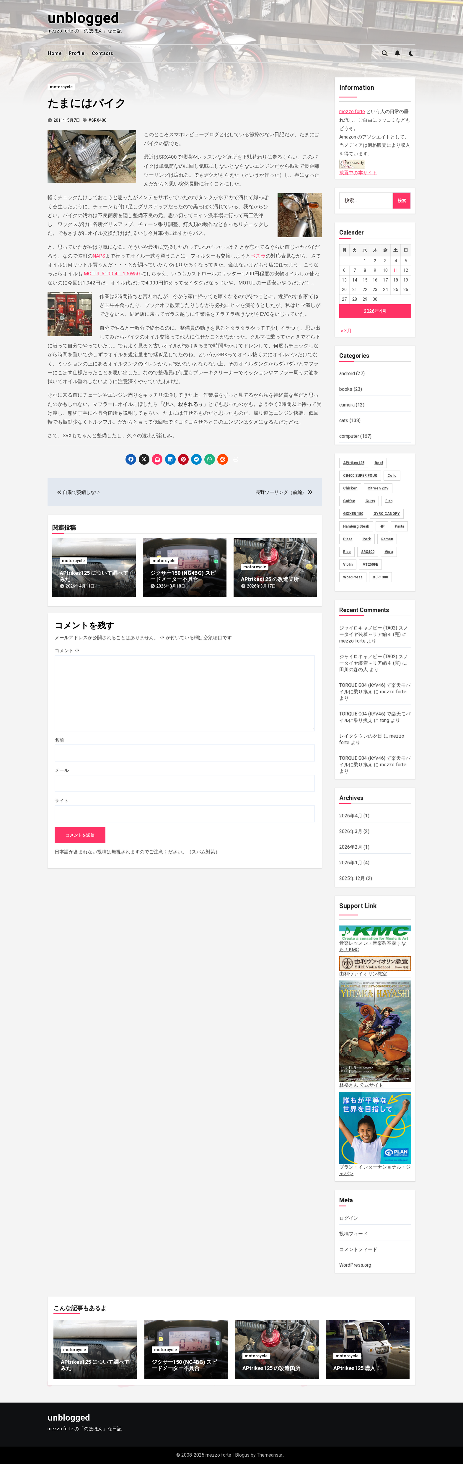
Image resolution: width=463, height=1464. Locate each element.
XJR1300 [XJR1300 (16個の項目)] (380, 577)
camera (347, 405)
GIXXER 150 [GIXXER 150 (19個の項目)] (353, 514)
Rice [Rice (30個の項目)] (347, 552)
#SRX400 (97, 120)
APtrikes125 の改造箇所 (270, 579)
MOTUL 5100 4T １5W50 (112, 273)
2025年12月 (352, 878)
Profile (77, 53)
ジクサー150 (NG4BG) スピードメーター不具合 (183, 576)
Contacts (102, 53)
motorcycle (61, 86)
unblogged (83, 18)
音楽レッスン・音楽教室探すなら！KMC (375, 938)
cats (343, 420)
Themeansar (269, 1455)
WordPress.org (355, 1265)
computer (349, 436)
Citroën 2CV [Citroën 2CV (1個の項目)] (378, 488)
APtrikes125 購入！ (357, 1368)
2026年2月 (350, 847)
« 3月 (346, 331)
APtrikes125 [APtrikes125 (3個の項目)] (353, 463)
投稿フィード (353, 1234)
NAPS (99, 256)
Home (55, 53)
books (346, 389)
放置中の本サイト (358, 166)
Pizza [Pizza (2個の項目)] (347, 539)
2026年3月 (350, 831)
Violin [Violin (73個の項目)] (348, 564)
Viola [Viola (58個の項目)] (389, 552)
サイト (62, 799)
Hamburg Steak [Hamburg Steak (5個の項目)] (356, 526)
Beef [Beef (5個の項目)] (379, 463)
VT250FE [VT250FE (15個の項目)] (370, 564)
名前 (59, 738)
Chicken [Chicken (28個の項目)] (350, 488)
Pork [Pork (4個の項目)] (367, 539)
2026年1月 (350, 863)
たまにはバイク (88, 103)
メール (62, 768)
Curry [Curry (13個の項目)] (370, 501)
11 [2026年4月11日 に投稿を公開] (395, 270)
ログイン (348, 1218)
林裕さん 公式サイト (375, 1034)
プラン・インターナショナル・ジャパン (375, 1134)
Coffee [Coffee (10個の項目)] (349, 501)
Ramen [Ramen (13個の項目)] (387, 539)
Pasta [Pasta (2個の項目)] (399, 526)
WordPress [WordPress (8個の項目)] (353, 577)
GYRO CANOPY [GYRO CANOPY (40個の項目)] (387, 514)
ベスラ (258, 256)
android (347, 373)
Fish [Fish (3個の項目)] (388, 501)
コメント (67, 649)
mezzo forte (352, 111)
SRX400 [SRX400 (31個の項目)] (367, 552)
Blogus (242, 1455)
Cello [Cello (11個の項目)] (392, 476)
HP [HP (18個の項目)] (381, 526)
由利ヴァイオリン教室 (375, 966)
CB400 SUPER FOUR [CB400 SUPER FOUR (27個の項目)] (360, 476)
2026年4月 (350, 816)
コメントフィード (358, 1249)
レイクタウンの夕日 (360, 736)
